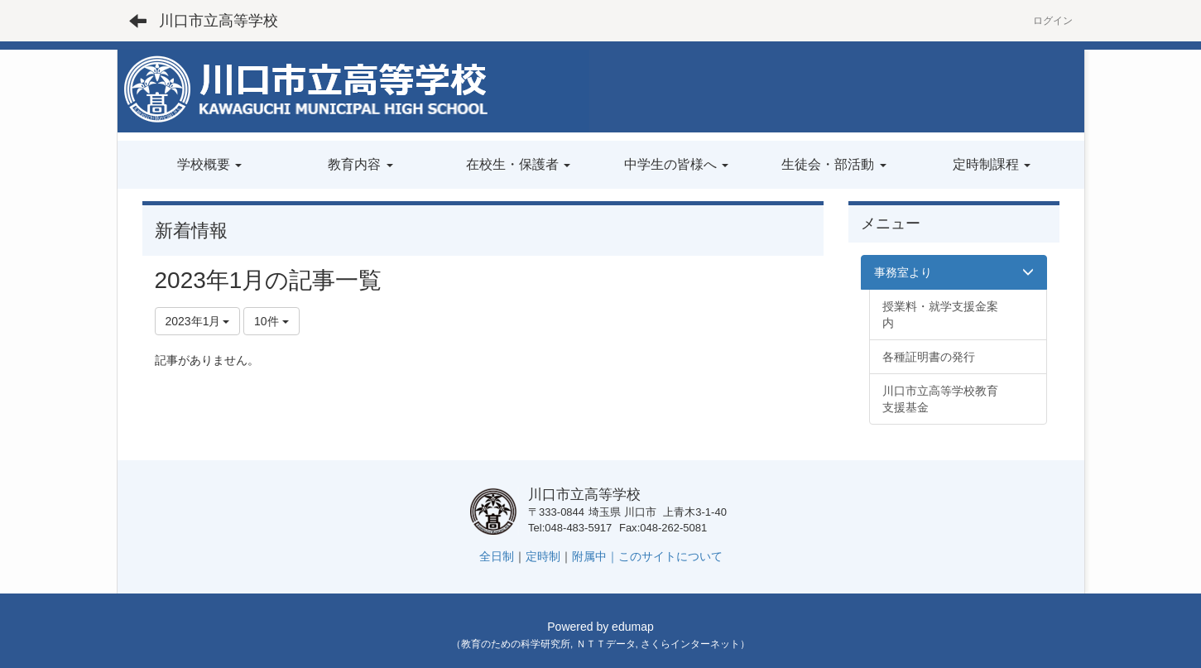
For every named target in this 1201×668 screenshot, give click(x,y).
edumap (633, 626)
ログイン (1053, 20)
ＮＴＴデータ (606, 644)
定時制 (543, 556)
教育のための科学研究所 (515, 644)
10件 (271, 321)
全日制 (496, 556)
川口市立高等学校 (218, 20)
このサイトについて (670, 556)
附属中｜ (595, 556)
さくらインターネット (690, 644)
